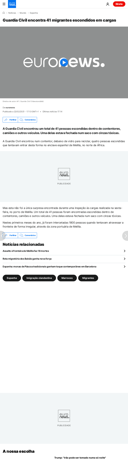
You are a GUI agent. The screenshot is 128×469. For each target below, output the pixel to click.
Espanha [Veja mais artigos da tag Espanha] (12, 278)
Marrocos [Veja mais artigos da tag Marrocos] (67, 278)
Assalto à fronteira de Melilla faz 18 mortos (26, 250)
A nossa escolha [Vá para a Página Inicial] (18, 451)
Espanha (34, 13)
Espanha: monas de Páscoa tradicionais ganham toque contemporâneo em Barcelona (49, 266)
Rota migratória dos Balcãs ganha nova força (27, 258)
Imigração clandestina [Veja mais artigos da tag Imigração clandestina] (39, 278)
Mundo (23, 13)
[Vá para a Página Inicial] (12, 4)
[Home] (4, 13)
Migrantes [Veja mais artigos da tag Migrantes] (88, 278)
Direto (119, 3)
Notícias (12, 13)
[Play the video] (64, 62)
